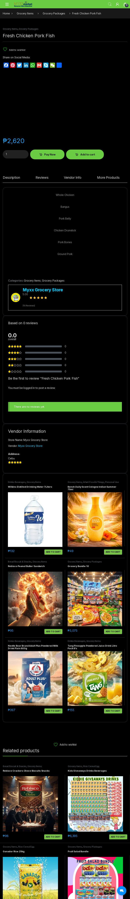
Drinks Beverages (17, 482)
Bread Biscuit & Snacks (19, 561)
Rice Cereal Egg (91, 766)
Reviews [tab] (42, 177)
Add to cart (87, 154)
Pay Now (50, 154)
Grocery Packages (54, 13)
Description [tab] (11, 177)
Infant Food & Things (93, 482)
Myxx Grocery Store (30, 445)
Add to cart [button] (53, 552)
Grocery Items (25, 13)
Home (6, 13)
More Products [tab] (108, 177)
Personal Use (112, 482)
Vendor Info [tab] (72, 177)
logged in (29, 387)
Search (110, 4)
